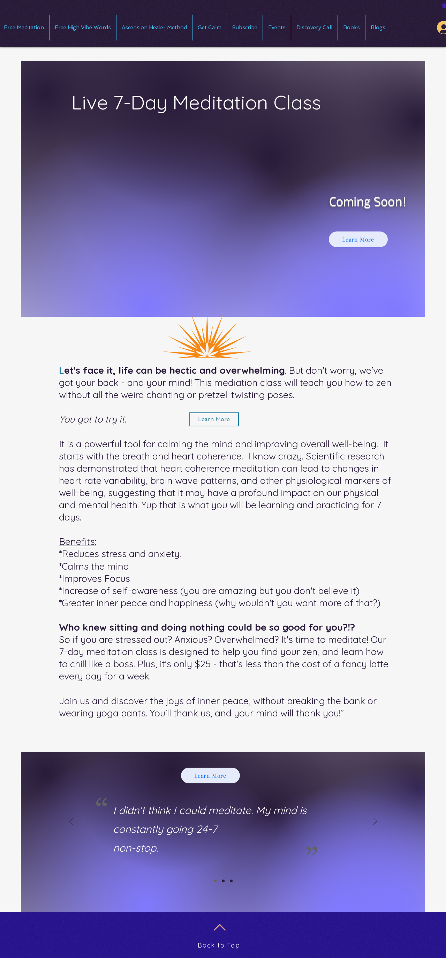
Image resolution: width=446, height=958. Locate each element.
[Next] (375, 822)
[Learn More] (358, 239)
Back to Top (219, 945)
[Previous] (71, 822)
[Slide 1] (215, 881)
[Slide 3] (231, 881)
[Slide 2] (223, 881)
